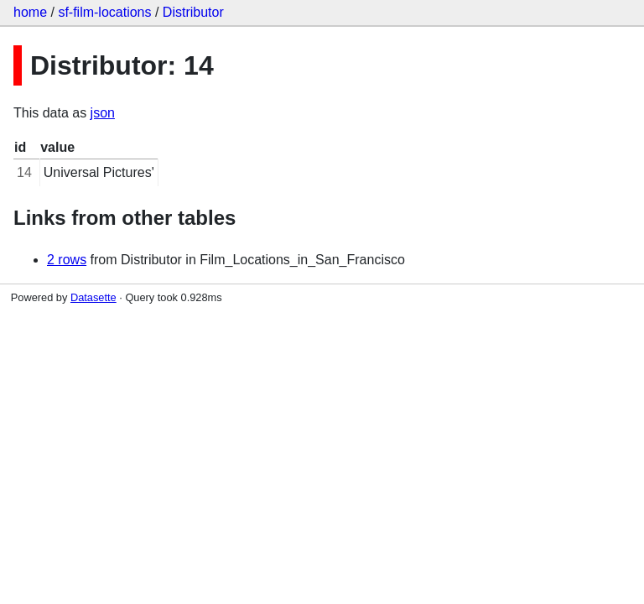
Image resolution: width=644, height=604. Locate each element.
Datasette (93, 297)
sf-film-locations (104, 12)
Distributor (193, 12)
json (103, 113)
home (30, 12)
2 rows (66, 260)
